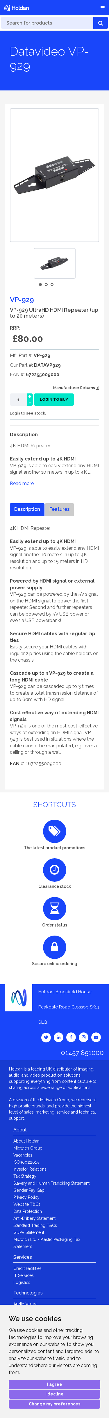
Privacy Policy (26, 1197)
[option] (55, 263)
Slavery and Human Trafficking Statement (51, 1183)
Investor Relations (30, 1169)
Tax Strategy (24, 1176)
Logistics (21, 1282)
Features (59, 509)
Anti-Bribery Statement (34, 1218)
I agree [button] (54, 1384)
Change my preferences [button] (54, 1404)
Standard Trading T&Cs (35, 1225)
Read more (22, 483)
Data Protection (27, 1211)
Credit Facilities (27, 1268)
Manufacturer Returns (76, 388)
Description (27, 509)
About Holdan (26, 1141)
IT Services (23, 1275)
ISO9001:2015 (26, 1162)
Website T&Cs (26, 1204)
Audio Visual (25, 1304)
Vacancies (22, 1155)
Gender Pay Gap (28, 1190)
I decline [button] (54, 1394)
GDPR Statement (28, 1232)
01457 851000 (82, 1052)
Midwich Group (27, 1148)
